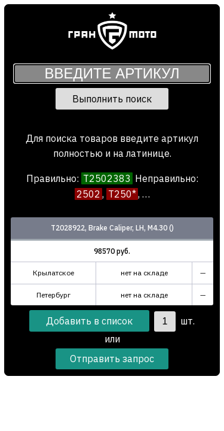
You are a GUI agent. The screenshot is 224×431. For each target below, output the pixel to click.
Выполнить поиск (112, 99)
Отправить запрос (112, 359)
